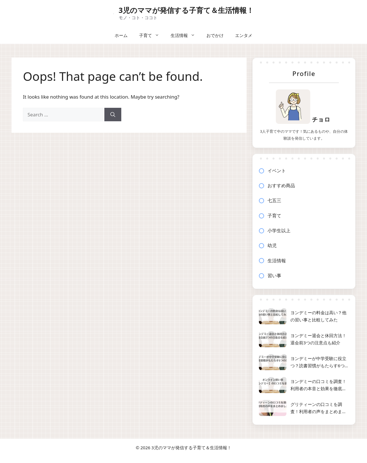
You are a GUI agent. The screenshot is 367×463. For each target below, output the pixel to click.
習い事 (274, 275)
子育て (152, 35)
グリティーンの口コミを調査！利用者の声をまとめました (318, 408)
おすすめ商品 (281, 185)
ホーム (121, 35)
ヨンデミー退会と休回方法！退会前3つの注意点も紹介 (318, 339)
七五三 (274, 200)
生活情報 (186, 35)
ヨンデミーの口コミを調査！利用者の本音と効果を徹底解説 (318, 385)
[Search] (112, 115)
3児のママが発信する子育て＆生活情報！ (186, 10)
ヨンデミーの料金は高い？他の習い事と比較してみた (318, 316)
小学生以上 (279, 230)
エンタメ (243, 35)
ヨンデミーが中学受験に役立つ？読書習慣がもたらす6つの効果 (319, 362)
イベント (277, 170)
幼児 (272, 245)
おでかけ (215, 35)
